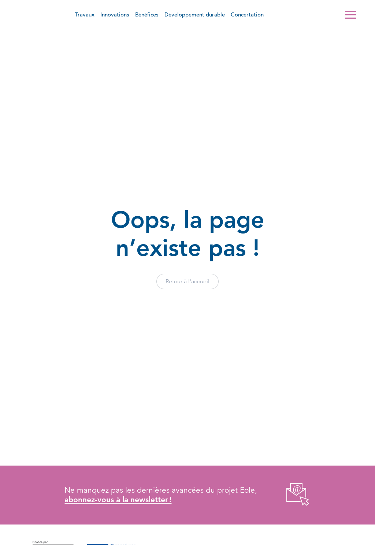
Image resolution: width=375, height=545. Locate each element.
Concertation (247, 14)
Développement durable (194, 14)
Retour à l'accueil (187, 281)
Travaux (84, 14)
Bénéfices (147, 14)
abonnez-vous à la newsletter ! (117, 499)
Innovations (114, 14)
